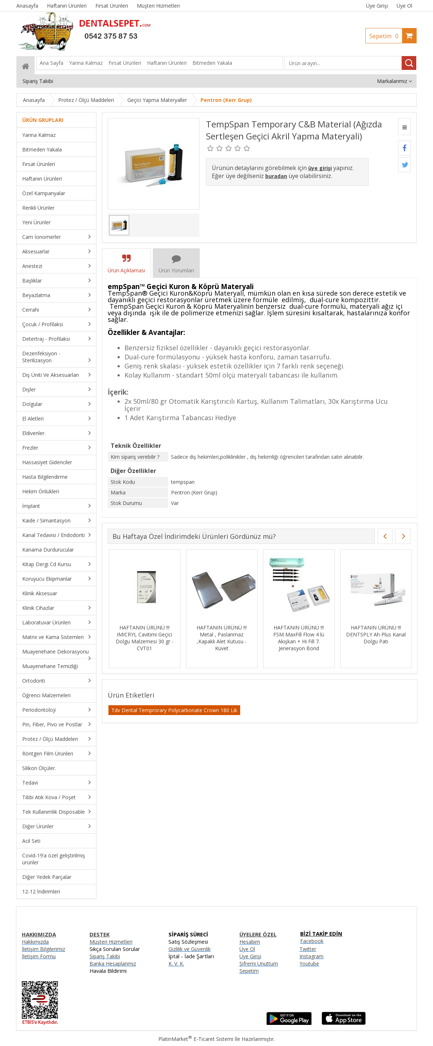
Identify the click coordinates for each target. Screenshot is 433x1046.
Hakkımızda (35, 941)
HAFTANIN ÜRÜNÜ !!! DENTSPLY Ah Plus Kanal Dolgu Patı (375, 634)
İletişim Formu (39, 956)
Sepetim (385, 36)
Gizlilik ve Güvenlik (189, 949)
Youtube (309, 963)
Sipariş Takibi (105, 956)
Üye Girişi (377, 5)
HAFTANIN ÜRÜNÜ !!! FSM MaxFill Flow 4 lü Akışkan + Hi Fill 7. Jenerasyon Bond (298, 638)
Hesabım (249, 941)
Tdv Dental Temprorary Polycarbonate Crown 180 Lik (174, 710)
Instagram (311, 956)
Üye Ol (404, 5)
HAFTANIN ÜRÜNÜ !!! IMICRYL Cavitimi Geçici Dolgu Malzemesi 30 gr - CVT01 (143, 638)
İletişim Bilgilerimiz (43, 949)
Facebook (311, 941)
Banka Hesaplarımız (113, 963)
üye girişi (320, 168)
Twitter (307, 949)
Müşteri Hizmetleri (111, 941)
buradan (276, 176)
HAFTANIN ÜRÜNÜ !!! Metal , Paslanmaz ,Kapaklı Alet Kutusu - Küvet (221, 638)
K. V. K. (176, 963)
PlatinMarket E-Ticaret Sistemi (195, 1038)
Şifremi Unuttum (258, 963)
